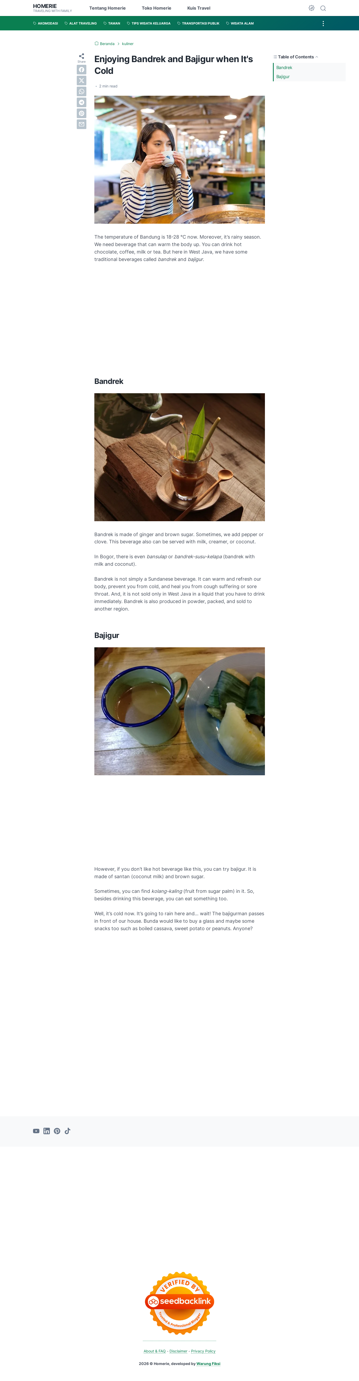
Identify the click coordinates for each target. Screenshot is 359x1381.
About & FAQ (155, 1350)
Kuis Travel (198, 8)
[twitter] (81, 80)
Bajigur (283, 76)
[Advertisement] (309, 168)
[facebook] (81, 69)
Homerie (45, 6)
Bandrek (284, 67)
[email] (81, 124)
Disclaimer (178, 1350)
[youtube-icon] (36, 1131)
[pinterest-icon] (57, 1131)
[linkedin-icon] (46, 1131)
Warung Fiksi (208, 1363)
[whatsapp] (81, 91)
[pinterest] (81, 113)
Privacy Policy (203, 1350)
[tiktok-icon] (67, 1131)
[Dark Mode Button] (311, 8)
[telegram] (81, 102)
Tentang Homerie (107, 8)
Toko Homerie (156, 8)
